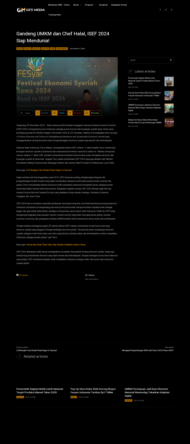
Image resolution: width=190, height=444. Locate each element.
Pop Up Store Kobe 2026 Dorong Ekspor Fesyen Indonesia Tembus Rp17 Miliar (144, 94)
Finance (27, 48)
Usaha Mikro (62, 48)
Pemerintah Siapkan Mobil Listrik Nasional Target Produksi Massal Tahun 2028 (144, 81)
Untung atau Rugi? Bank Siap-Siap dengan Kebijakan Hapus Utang (55, 244)
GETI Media (89, 275)
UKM (52, 48)
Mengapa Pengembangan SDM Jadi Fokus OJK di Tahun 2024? (148, 350)
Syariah (45, 48)
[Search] (171, 60)
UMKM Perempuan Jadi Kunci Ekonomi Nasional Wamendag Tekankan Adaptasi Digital (144, 108)
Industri (36, 48)
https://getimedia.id (91, 279)
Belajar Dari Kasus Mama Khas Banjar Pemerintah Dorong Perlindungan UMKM (145, 121)
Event (19, 48)
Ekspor (73, 397)
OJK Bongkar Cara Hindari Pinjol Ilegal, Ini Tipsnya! (49, 170)
